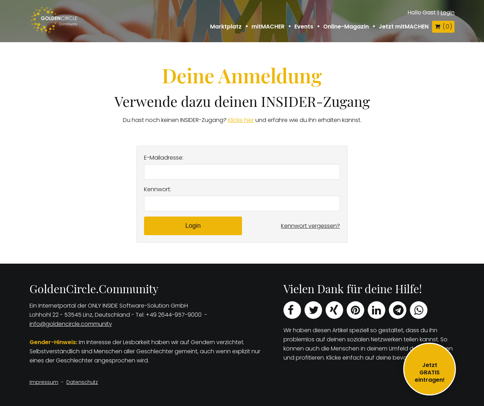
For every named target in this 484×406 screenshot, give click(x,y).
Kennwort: (157, 189)
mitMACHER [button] (267, 27)
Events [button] (303, 27)
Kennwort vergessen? (310, 226)
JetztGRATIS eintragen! (430, 372)
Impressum (44, 382)
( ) (443, 26)
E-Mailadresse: (163, 158)
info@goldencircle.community (71, 324)
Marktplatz (226, 27)
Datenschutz (82, 382)
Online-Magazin (346, 27)
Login (447, 12)
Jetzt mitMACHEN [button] (404, 27)
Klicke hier (241, 120)
